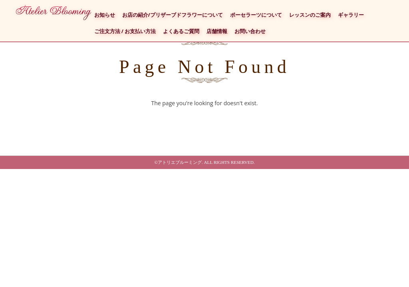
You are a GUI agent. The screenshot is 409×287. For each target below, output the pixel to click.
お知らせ (104, 15)
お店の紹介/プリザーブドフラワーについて (172, 15)
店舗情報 (216, 31)
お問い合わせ (250, 31)
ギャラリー (351, 15)
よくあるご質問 (181, 31)
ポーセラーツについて (256, 15)
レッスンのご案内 (310, 15)
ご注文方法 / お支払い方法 (125, 31)
